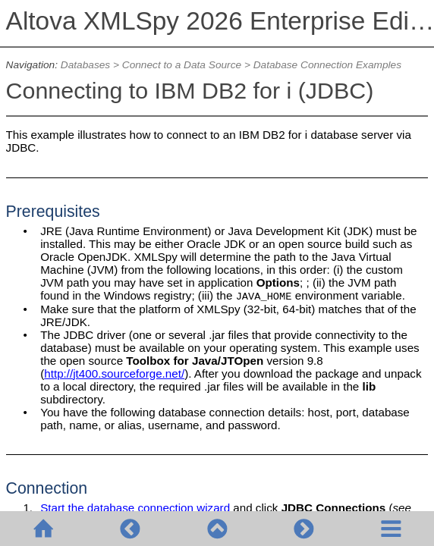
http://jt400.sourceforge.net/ (114, 373)
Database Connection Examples (327, 65)
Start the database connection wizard (135, 507)
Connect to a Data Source (181, 65)
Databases (85, 65)
